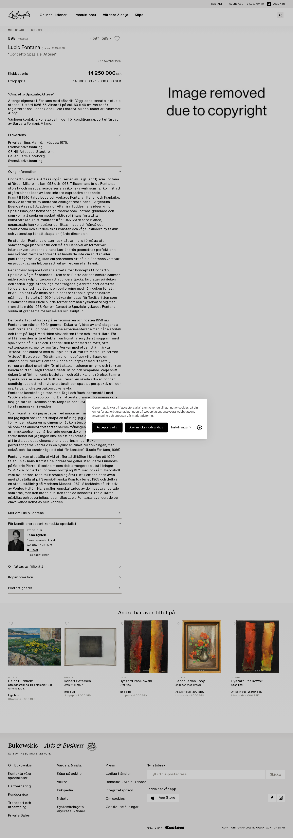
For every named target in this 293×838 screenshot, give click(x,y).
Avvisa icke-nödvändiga (146, 427)
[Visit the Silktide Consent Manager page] (199, 427)
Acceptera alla (107, 427)
